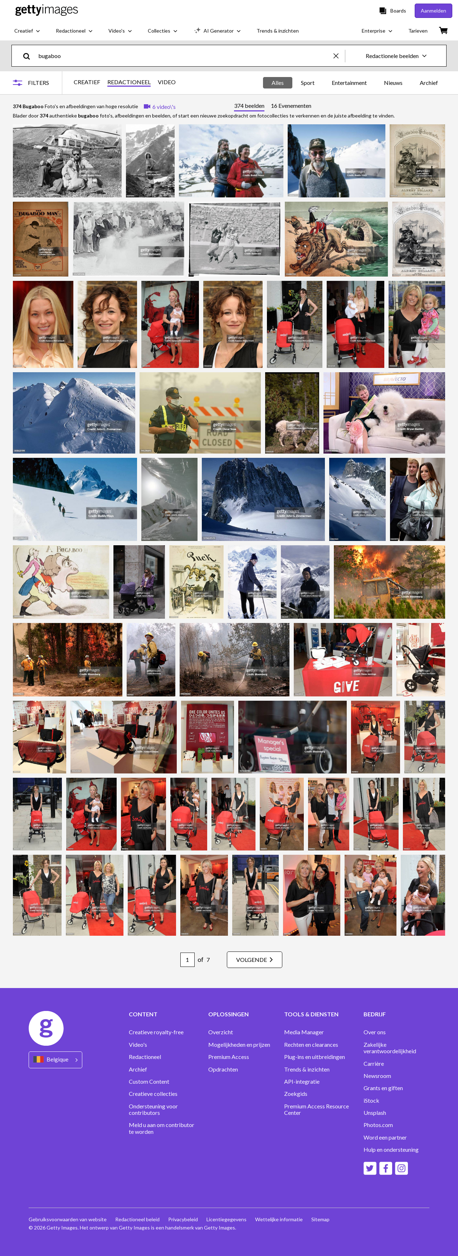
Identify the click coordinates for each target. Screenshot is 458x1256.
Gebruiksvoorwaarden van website (68, 1219)
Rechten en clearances (311, 1044)
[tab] (249, 106)
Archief (429, 82)
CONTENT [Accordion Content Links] (143, 1014)
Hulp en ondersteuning (391, 1149)
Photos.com (378, 1125)
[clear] (339, 55)
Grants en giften (383, 1088)
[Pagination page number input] (187, 960)
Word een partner (385, 1137)
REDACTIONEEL (129, 82)
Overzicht (220, 1032)
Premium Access (228, 1057)
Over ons (375, 1032)
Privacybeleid (183, 1219)
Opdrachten (223, 1069)
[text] (184, 56)
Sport (308, 82)
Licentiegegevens (226, 1219)
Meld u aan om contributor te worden (161, 1128)
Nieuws (393, 82)
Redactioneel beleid (137, 1219)
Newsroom (377, 1076)
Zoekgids (295, 1093)
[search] (29, 55)
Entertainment (349, 82)
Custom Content (149, 1081)
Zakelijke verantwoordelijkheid (390, 1047)
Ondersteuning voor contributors (153, 1109)
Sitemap (320, 1219)
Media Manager (304, 1032)
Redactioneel (145, 1057)
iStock (371, 1100)
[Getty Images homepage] (46, 10)
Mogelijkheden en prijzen (239, 1044)
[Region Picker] (55, 1059)
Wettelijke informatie (279, 1219)
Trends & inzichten (307, 1069)
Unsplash (375, 1112)
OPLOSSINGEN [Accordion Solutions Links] (228, 1014)
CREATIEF (87, 82)
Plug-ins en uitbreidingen (314, 1057)
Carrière (374, 1063)
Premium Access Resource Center (316, 1109)
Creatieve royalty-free (156, 1032)
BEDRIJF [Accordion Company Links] (375, 1014)
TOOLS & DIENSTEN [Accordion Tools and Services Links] (311, 1014)
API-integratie (302, 1081)
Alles (278, 82)
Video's (138, 1044)
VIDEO (167, 82)
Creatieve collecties (153, 1093)
